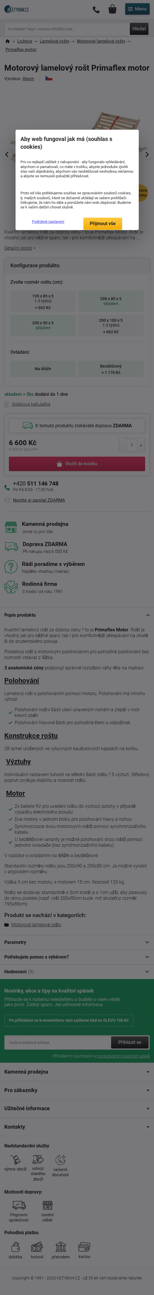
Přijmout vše (103, 223)
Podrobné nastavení (48, 221)
